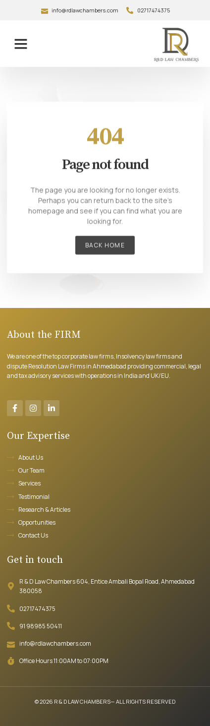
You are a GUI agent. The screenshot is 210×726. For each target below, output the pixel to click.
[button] (20, 43)
